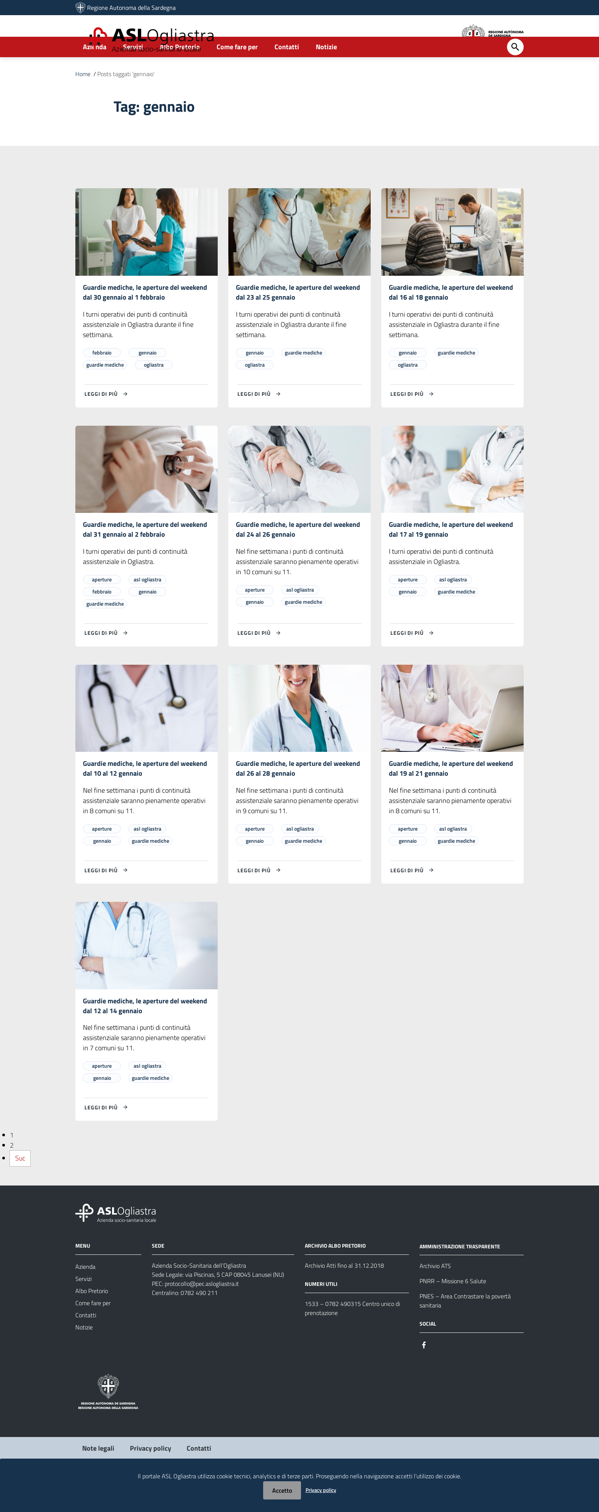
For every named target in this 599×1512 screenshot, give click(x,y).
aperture (102, 606)
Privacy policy (321, 1490)
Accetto (282, 1490)
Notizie (326, 71)
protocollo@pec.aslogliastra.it (202, 1313)
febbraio (101, 377)
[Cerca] (515, 70)
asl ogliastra (147, 606)
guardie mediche (105, 390)
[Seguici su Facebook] (424, 1374)
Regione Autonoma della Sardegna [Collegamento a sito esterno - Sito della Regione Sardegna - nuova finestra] (131, 7)
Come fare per (237, 71)
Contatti (287, 71)
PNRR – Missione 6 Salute (453, 1311)
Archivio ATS (435, 1296)
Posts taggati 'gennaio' (125, 97)
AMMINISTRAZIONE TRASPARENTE (460, 1276)
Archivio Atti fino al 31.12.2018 (344, 1295)
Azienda (94, 71)
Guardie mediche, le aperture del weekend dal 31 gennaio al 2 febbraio (145, 555)
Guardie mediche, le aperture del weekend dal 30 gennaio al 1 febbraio (145, 316)
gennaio (147, 377)
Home (82, 97)
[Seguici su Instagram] (437, 1374)
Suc (20, 1188)
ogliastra (154, 390)
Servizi (133, 71)
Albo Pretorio (180, 71)
